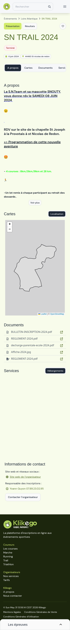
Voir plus (35, 202)
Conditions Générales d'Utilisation (21, 616)
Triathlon (8, 564)
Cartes (28, 68)
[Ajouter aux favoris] (63, 26)
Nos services (11, 576)
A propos (12, 68)
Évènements (10, 18)
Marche (7, 552)
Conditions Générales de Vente (40, 612)
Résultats (30, 26)
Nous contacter (12, 595)
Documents (45, 68)
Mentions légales (12, 612)
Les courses (10, 548)
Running (8, 556)
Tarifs (6, 580)
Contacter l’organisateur (23, 497)
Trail (5, 560)
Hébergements (55, 370)
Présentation (13, 26)
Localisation (56, 213)
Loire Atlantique (29, 18)
